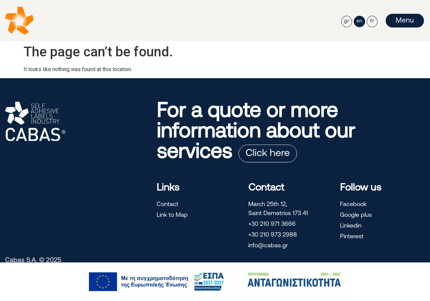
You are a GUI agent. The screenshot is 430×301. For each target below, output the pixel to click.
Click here (268, 153)
